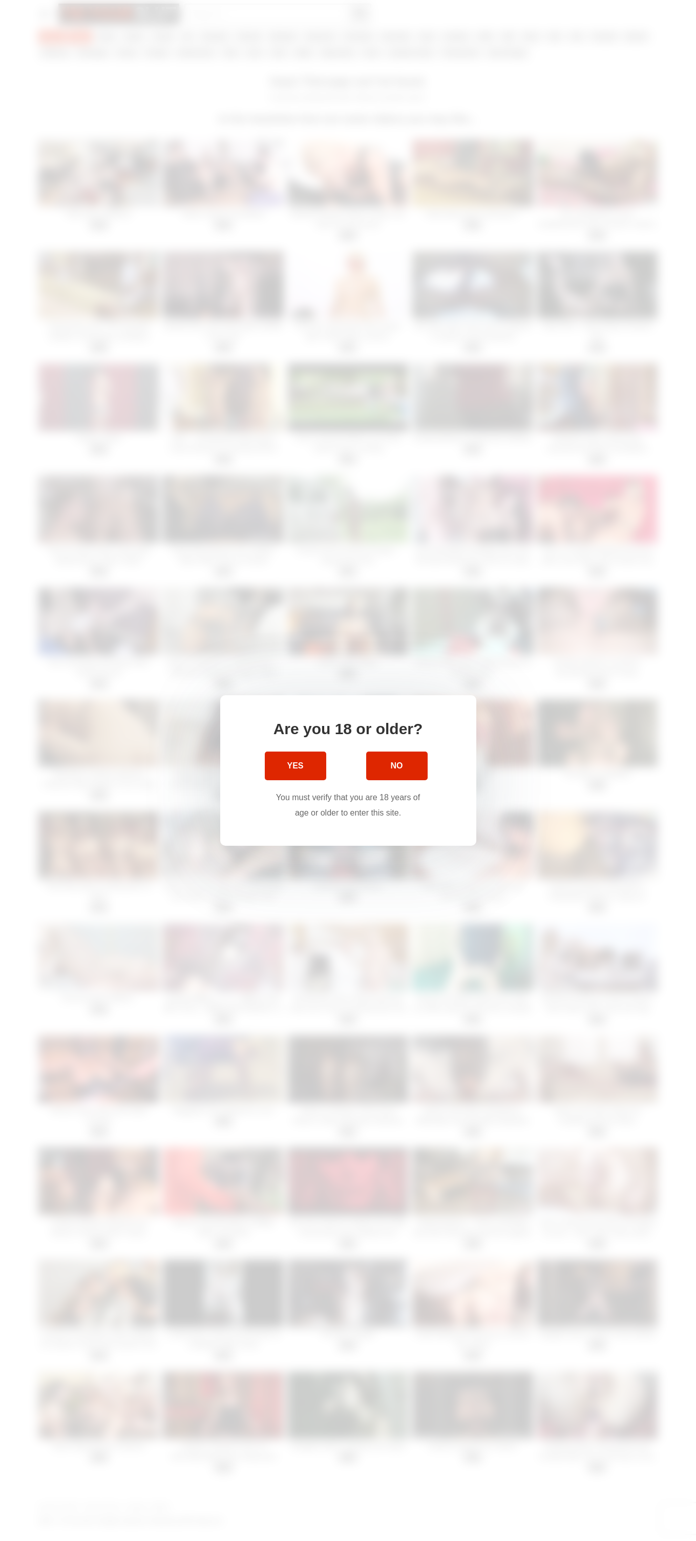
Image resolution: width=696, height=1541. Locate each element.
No (397, 765)
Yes (295, 765)
